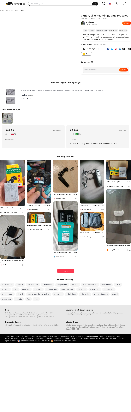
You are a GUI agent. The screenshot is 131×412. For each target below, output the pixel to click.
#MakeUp (26, 289)
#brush (20, 294)
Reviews (48, 325)
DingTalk (87, 327)
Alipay (100, 325)
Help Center (9, 313)
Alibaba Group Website (74, 325)
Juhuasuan (95, 327)
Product (17, 325)
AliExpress (87, 325)
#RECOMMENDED (90, 284)
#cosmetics (106, 284)
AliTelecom (80, 327)
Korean (68, 315)
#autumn (38, 289)
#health (20, 284)
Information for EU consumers (72, 336)
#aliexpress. (109, 289)
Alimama (94, 325)
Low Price (31, 325)
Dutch (107, 313)
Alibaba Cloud (113, 325)
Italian (102, 313)
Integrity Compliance (39, 315)
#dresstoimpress (101, 294)
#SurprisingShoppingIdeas (39, 294)
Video (7, 327)
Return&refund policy (37, 313)
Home (2, 10)
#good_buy (6, 299)
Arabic (77, 315)
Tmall (117, 327)
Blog (56, 325)
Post (22, 10)
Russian (68, 313)
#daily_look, (71, 294)
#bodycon (58, 294)
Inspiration (9, 10)
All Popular (9, 325)
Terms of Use (54, 336)
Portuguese (76, 313)
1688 (77, 329)
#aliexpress (95, 289)
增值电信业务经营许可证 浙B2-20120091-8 (35, 341)
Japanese (119, 313)
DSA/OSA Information (23, 315)
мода (17, 10)
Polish (89, 315)
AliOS (73, 329)
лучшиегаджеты (101, 30)
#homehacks (51, 289)
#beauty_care (7, 294)
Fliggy (106, 325)
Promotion (24, 325)
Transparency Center (13, 317)
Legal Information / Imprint (95, 336)
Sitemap (45, 336)
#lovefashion (33, 284)
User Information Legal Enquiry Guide (86, 338)
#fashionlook (7, 284)
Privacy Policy (35, 336)
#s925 (117, 284)
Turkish (112, 313)
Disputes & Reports (22, 313)
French (89, 313)
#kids (15, 289)
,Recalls (51, 317)
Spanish (84, 313)
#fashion (5, 289)
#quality (75, 284)
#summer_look (67, 289)
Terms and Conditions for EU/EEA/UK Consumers (52, 338)
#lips (36, 299)
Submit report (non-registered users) (34, 317)
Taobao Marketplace (107, 327)
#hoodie (18, 299)
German (96, 313)
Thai (73, 315)
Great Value (40, 325)
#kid (28, 299)
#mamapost (48, 284)
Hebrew (83, 315)
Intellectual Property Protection (16, 336)
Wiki (53, 325)
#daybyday (84, 294)
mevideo (91, 30)
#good (115, 294)
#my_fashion (62, 284)
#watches (82, 289)
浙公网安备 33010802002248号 (63, 341)
